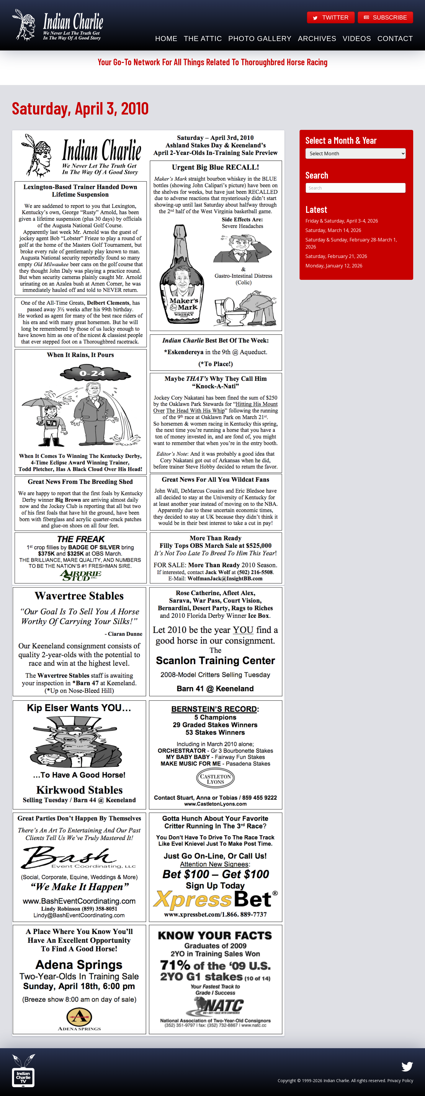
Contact (395, 39)
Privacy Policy (400, 1080)
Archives (317, 39)
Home (166, 39)
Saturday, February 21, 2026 (336, 256)
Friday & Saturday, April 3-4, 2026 (341, 221)
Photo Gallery (260, 39)
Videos (357, 39)
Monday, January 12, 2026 (333, 265)
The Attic (203, 39)
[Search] (355, 188)
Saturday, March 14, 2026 (333, 230)
